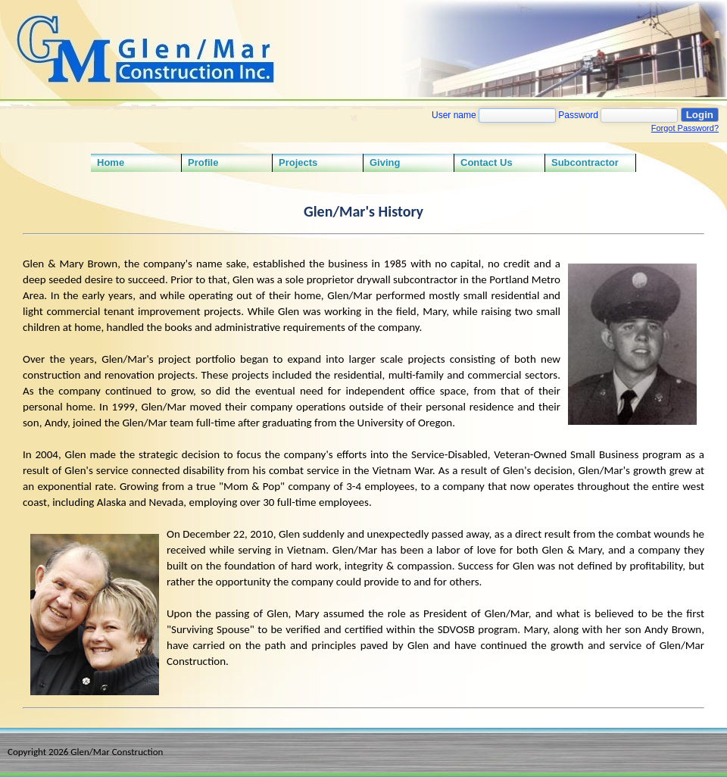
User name (454, 115)
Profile (203, 162)
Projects (298, 162)
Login (699, 114)
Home (110, 162)
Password (578, 115)
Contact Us (486, 162)
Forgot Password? (685, 128)
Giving (385, 162)
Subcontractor (585, 162)
